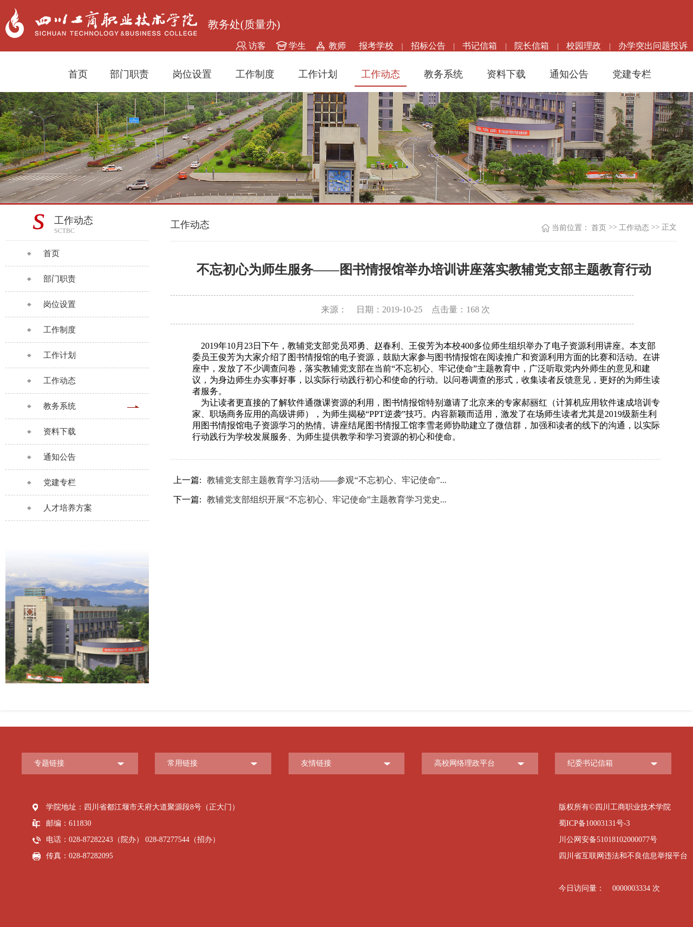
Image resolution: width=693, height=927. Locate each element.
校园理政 (583, 45)
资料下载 (506, 74)
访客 (257, 45)
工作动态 (380, 74)
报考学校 (376, 45)
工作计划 (317, 74)
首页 (78, 74)
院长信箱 (531, 45)
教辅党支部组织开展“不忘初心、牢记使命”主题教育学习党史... (310, 500)
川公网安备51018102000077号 (608, 839)
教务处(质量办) (244, 24)
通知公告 (569, 74)
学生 (297, 45)
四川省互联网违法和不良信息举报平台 (623, 856)
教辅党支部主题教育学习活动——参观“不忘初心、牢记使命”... (310, 480)
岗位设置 (192, 74)
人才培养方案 (67, 508)
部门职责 (129, 74)
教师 (337, 45)
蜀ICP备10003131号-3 (594, 823)
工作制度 (255, 74)
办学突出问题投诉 (653, 45)
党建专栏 (631, 74)
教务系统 (443, 74)
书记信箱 (479, 45)
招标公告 (428, 45)
